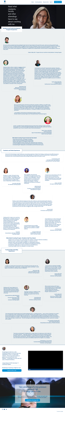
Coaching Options (38, 2)
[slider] (44, 385)
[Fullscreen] (62, 385)
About (32, 2)
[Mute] (58, 385)
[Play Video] (29, 385)
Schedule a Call (58, 2)
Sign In (51, 2)
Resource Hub (46, 2)
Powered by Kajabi (60, 427)
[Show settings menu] (60, 385)
